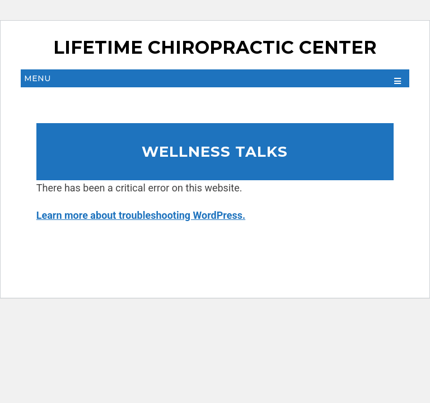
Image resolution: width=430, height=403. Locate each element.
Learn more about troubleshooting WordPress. (140, 215)
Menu (37, 78)
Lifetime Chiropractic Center (215, 48)
